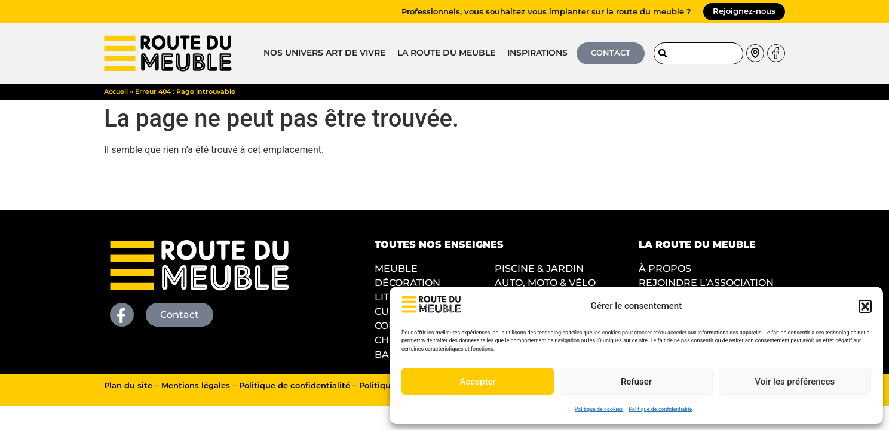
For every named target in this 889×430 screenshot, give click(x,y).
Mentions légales (195, 385)
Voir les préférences (795, 381)
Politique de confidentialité (660, 409)
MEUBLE (396, 268)
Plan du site (128, 385)
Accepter (477, 381)
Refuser (636, 381)
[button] (865, 306)
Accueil (116, 91)
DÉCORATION (407, 282)
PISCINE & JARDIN (539, 268)
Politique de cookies (599, 409)
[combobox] (698, 53)
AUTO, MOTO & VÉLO (545, 282)
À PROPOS (665, 268)
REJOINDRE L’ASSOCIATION (706, 282)
